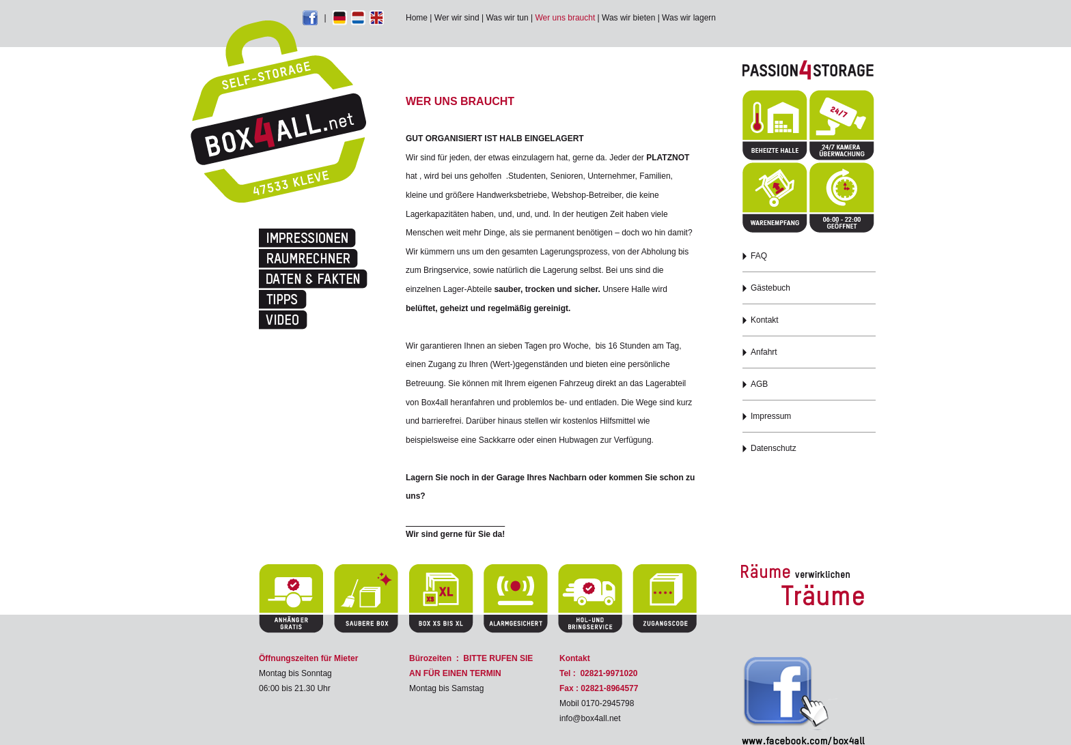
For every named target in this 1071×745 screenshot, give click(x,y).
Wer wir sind (456, 18)
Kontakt (765, 320)
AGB (759, 384)
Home (417, 18)
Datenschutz (773, 448)
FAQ (759, 256)
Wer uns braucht (565, 18)
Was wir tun (507, 18)
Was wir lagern (689, 18)
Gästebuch (770, 288)
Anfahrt (764, 352)
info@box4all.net (590, 718)
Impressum (771, 416)
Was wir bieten (628, 18)
